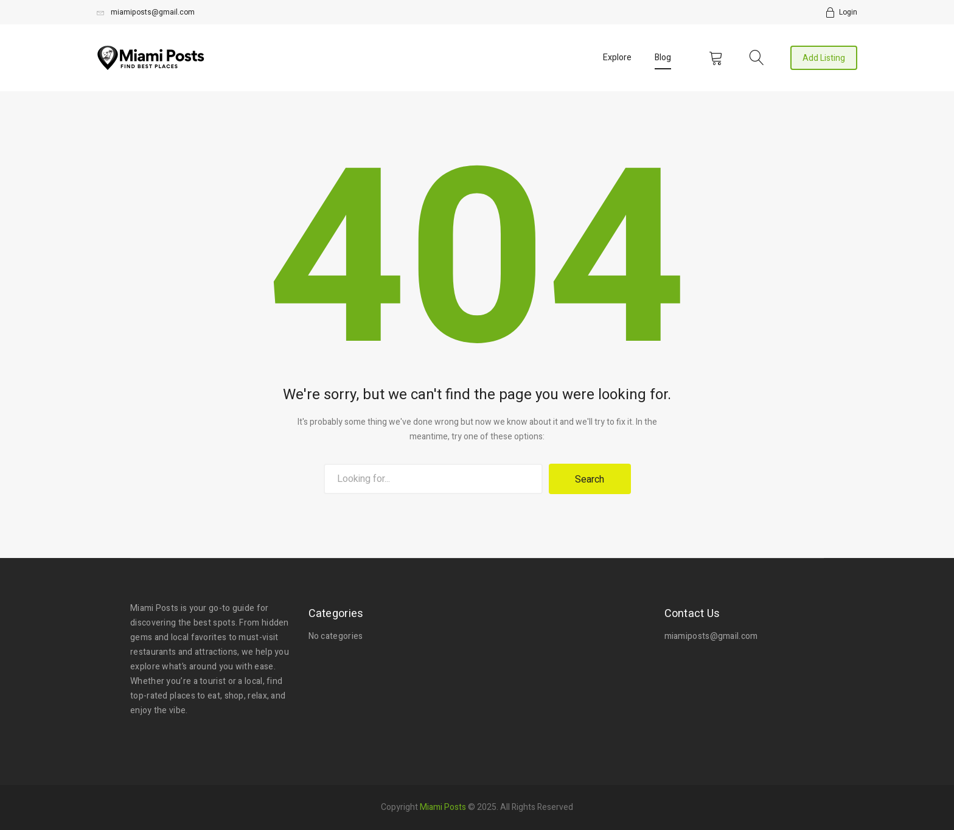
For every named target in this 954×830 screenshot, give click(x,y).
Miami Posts (443, 806)
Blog (663, 57)
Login (848, 12)
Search (589, 479)
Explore (617, 57)
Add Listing (824, 58)
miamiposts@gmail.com (146, 12)
